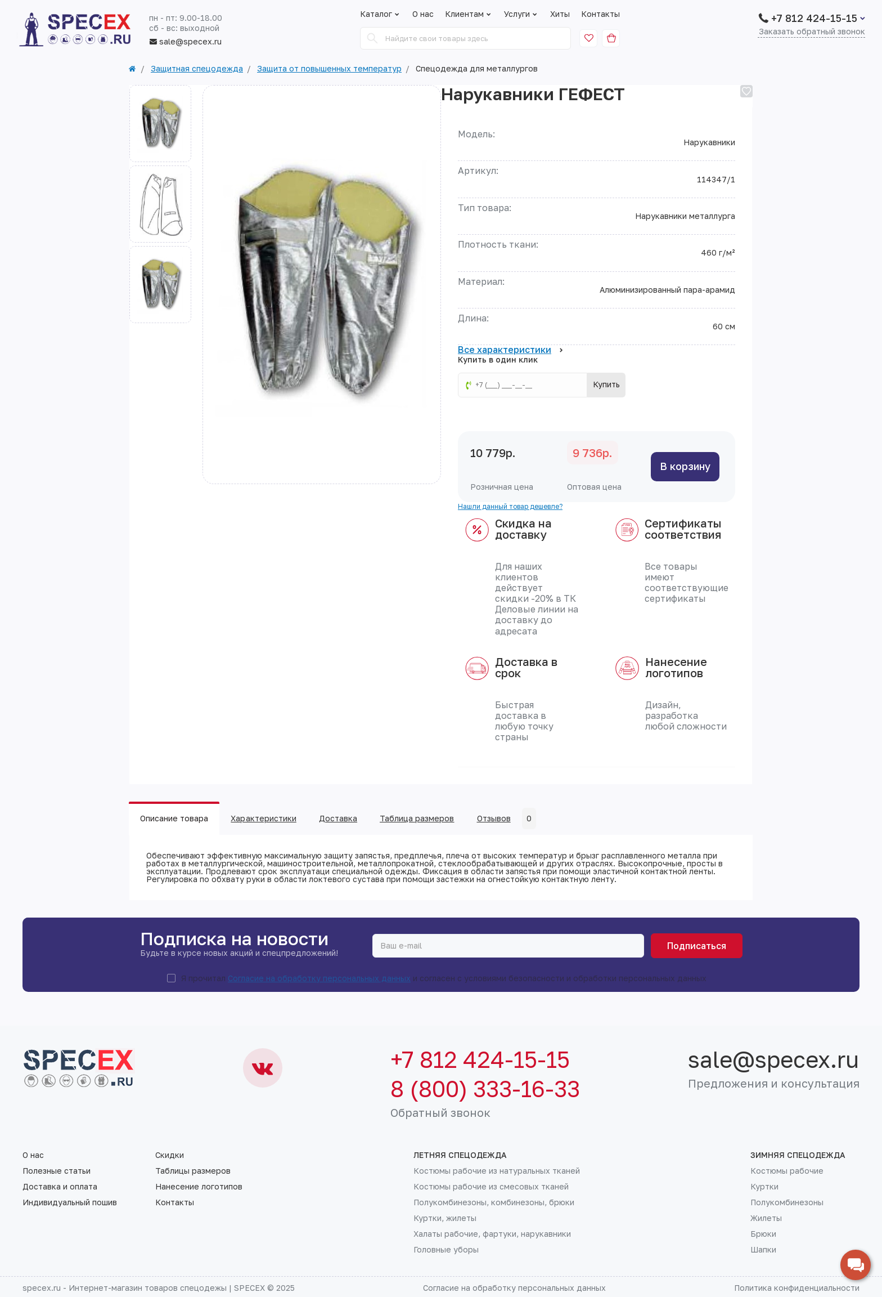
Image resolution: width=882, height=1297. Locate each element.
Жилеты (766, 1218)
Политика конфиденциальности (797, 1287)
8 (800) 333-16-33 (485, 1088)
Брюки (763, 1234)
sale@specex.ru (185, 42)
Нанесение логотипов (198, 1187)
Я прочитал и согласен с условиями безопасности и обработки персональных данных (443, 978)
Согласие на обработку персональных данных (319, 978)
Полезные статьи (56, 1171)
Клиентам (469, 14)
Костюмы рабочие (787, 1171)
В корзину (685, 466)
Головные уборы (446, 1250)
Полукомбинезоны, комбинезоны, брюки (493, 1202)
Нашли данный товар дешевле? (510, 506)
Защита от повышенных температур (329, 69)
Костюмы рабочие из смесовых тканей (491, 1187)
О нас (423, 14)
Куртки (764, 1187)
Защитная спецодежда (197, 69)
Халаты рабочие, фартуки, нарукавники (492, 1234)
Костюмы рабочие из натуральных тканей (496, 1171)
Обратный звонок (440, 1112)
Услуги (521, 14)
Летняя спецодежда (460, 1155)
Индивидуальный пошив (69, 1202)
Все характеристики (510, 350)
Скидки (169, 1155)
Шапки (763, 1250)
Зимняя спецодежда (797, 1155)
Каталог (376, 14)
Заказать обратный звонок (812, 32)
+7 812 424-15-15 (814, 18)
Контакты (600, 14)
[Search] (372, 38)
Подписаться (696, 945)
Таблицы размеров (193, 1171)
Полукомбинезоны (787, 1202)
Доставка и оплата (59, 1187)
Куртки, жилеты (444, 1218)
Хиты (560, 14)
